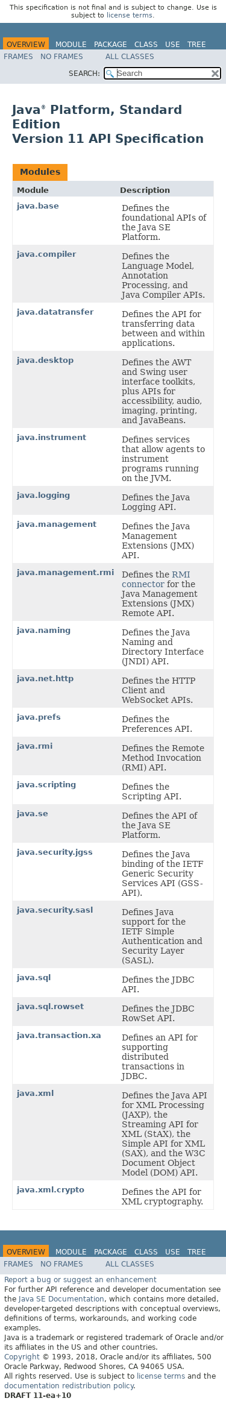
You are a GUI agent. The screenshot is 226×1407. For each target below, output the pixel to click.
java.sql (34, 977)
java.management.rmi (65, 572)
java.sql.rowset (50, 1006)
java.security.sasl (55, 909)
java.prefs (39, 717)
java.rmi (34, 746)
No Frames (61, 56)
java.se (32, 813)
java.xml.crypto (50, 1189)
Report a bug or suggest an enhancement (80, 1280)
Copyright (22, 1357)
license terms (129, 15)
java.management (56, 524)
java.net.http (45, 678)
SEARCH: (84, 73)
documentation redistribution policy (68, 1386)
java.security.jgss (55, 852)
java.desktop (45, 360)
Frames (18, 56)
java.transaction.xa (59, 1035)
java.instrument (51, 437)
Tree (196, 44)
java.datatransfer (55, 311)
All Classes (129, 56)
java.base (38, 205)
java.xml (35, 1093)
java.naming (44, 630)
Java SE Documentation (61, 1299)
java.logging (43, 495)
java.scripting (46, 784)
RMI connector (156, 579)
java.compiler (46, 254)
